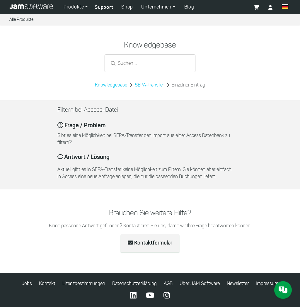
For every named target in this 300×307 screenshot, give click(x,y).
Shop (127, 7)
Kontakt (47, 283)
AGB (168, 283)
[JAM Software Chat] (283, 290)
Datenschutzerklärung (134, 283)
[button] (285, 7)
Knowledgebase (111, 85)
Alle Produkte (21, 19)
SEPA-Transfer (149, 85)
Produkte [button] (74, 7)
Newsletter (238, 283)
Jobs (27, 283)
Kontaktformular (150, 243)
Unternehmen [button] (157, 7)
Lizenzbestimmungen (83, 283)
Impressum (267, 283)
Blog (189, 7)
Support (104, 7)
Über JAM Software (200, 283)
